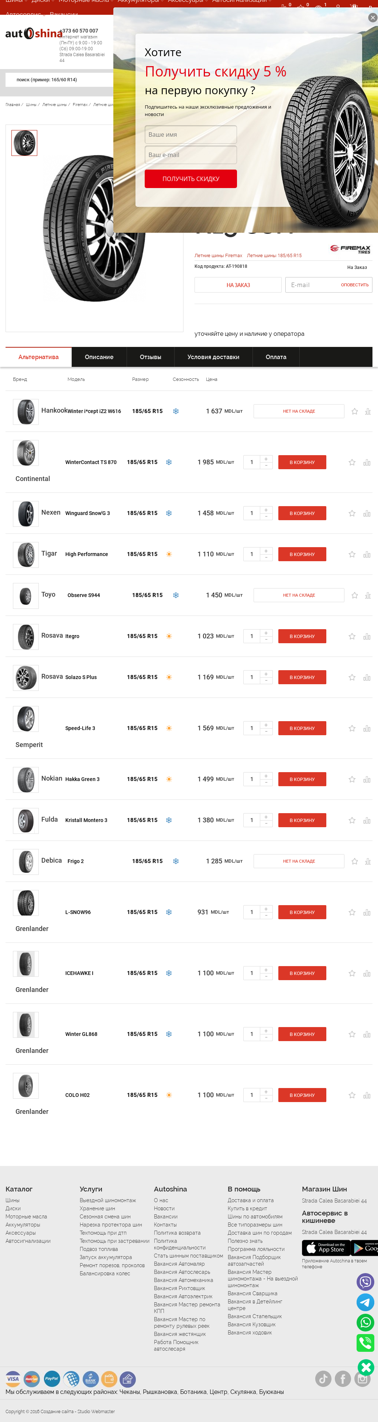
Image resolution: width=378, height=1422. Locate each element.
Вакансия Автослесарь (182, 1272)
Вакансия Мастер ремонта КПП (187, 1308)
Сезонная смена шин (105, 1217)
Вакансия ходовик (250, 1333)
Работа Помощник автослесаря (176, 1345)
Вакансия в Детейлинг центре (255, 1305)
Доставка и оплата (251, 1200)
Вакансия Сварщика (253, 1293)
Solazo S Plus (81, 677)
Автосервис (23, 14)
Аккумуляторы (23, 1225)
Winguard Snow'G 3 (87, 513)
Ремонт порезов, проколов (112, 1265)
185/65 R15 (147, 411)
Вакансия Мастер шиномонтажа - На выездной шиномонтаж (263, 1278)
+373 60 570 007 (84, 46)
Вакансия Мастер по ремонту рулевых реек (182, 1322)
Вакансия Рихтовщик (179, 1288)
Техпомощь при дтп (103, 1233)
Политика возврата (177, 1233)
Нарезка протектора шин (111, 1225)
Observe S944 (84, 595)
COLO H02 (77, 1095)
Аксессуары (21, 1233)
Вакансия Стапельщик (255, 1316)
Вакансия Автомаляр (179, 1264)
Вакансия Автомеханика (183, 1280)
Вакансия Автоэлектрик (183, 1296)
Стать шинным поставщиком (188, 1256)
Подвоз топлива (99, 1249)
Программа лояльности (256, 1249)
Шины (13, 1200)
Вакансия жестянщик (180, 1334)
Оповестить (355, 285)
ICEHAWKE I (79, 973)
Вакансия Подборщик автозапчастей (254, 1260)
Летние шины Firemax (219, 255)
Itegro (72, 636)
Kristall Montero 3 (86, 820)
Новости (164, 1208)
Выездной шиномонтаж (108, 1200)
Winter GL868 (81, 1034)
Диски (13, 1208)
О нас (161, 1200)
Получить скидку (190, 179)
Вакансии (64, 14)
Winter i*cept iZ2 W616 (94, 411)
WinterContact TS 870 (91, 462)
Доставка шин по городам (260, 1233)
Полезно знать (245, 1241)
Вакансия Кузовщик (252, 1324)
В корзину (302, 462)
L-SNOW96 (78, 912)
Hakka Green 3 (82, 779)
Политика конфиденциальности (180, 1244)
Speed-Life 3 (80, 728)
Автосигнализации (28, 1241)
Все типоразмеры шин (255, 1225)
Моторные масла (26, 1217)
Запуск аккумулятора (106, 1257)
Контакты (165, 1225)
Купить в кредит (247, 1208)
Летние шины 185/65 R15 (274, 255)
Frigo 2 (76, 861)
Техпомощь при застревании (115, 1241)
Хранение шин (97, 1208)
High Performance (86, 554)
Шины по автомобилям (255, 1217)
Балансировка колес (105, 1273)
